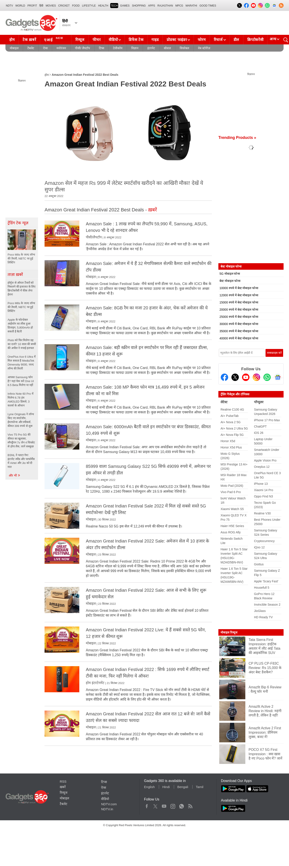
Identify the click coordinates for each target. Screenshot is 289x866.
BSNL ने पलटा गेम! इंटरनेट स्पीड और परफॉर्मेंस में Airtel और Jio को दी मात (21, 460)
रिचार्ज (218, 40)
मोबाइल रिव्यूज (229, 632)
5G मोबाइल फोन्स (229, 273)
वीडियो (113, 40)
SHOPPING (139, 5)
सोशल (167, 48)
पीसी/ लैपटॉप (82, 48)
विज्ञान (134, 48)
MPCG (179, 5)
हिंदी (41, 5)
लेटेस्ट (224, 402)
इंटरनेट (151, 48)
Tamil (199, 787)
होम (12, 40)
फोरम (202, 40)
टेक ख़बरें (29, 40)
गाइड (155, 40)
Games (125, 5)
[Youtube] (245, 377)
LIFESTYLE (89, 5)
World (20, 5)
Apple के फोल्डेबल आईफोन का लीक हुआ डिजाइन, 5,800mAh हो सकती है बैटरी (20, 325)
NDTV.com (109, 804)
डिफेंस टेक (136, 40)
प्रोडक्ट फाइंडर (177, 40)
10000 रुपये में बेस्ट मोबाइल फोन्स (238, 288)
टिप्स (101, 48)
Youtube (164, 805)
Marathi (191, 5)
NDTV (9, 5)
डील (236, 40)
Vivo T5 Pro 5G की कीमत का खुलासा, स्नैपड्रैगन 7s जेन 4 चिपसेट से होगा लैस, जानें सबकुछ (21, 440)
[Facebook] (224, 377)
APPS (151, 5)
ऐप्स (45, 48)
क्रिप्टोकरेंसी (255, 40)
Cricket (64, 5)
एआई (54, 39)
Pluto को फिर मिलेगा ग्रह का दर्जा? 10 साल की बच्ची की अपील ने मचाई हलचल (22, 344)
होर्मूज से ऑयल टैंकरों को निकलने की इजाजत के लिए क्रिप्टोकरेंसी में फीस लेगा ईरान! (21, 288)
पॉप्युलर (258, 402)
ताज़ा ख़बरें (15, 274)
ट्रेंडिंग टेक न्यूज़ (18, 223)
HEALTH (103, 5)
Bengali (182, 787)
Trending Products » (237, 137)
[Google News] (277, 377)
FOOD (76, 5)
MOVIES (51, 5)
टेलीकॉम (117, 48)
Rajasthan (165, 5)
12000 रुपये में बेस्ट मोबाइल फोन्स (238, 295)
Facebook (146, 805)
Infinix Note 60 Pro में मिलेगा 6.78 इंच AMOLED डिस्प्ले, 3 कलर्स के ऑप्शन (20, 399)
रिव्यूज (80, 40)
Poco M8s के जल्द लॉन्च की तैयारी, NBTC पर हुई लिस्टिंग (21, 307)
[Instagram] (256, 377)
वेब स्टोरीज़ (204, 48)
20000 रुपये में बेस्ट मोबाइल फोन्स (238, 309)
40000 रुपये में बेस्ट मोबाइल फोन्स (238, 338)
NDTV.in (107, 809)
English (149, 787)
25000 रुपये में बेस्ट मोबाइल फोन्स (238, 316)
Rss (190, 805)
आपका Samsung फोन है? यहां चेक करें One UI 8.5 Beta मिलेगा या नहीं (21, 381)
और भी (14, 475)
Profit (32, 5)
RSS (63, 781)
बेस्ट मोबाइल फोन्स (229, 281)
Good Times (207, 5)
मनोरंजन (61, 48)
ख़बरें (63, 787)
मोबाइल (14, 48)
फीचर (97, 40)
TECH (114, 5)
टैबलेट (30, 48)
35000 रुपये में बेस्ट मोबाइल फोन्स (238, 331)
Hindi (166, 787)
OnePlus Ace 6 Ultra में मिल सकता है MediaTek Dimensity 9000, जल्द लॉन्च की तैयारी (22, 362)
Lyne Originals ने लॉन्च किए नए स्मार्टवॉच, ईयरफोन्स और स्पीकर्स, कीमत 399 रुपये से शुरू (21, 420)
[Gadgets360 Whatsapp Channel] (267, 377)
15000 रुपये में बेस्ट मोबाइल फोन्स (238, 302)
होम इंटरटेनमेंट (95, 683)
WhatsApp (181, 805)
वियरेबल (184, 48)
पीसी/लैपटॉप (94, 237)
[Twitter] (235, 377)
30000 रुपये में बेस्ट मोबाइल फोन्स (238, 324)
